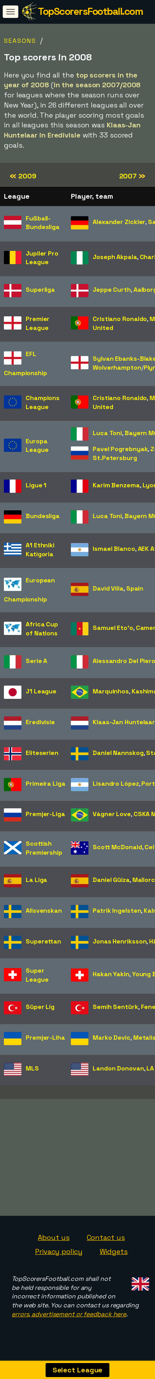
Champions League (43, 402)
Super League (37, 975)
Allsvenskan (44, 910)
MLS (32, 1068)
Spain (135, 588)
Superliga (40, 290)
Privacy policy (59, 1261)
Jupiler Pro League (42, 257)
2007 (132, 175)
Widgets (114, 1261)
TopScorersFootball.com (90, 11)
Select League (78, 1369)
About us (53, 1247)
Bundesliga (43, 516)
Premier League (37, 323)
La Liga (36, 880)
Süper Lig (40, 1007)
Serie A (36, 661)
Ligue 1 (36, 485)
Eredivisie (40, 722)
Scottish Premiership (44, 848)
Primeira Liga (45, 783)
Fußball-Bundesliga (43, 222)
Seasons (20, 41)
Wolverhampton (117, 367)
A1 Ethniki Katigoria (40, 549)
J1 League (41, 691)
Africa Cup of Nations (42, 628)
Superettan (43, 941)
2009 (23, 175)
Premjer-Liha (45, 1037)
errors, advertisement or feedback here (69, 1325)
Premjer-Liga (45, 814)
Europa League (37, 445)
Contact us (106, 1247)
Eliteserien (42, 753)
